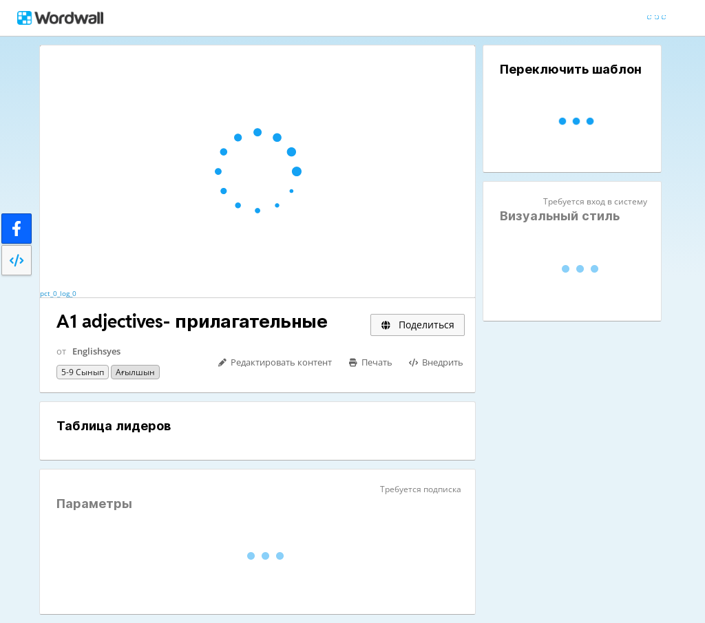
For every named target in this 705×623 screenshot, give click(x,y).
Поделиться (417, 324)
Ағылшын (135, 372)
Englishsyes (96, 351)
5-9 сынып (82, 372)
